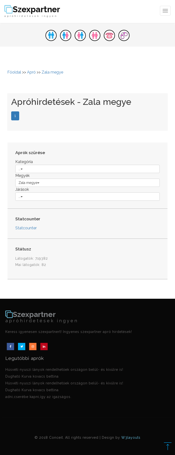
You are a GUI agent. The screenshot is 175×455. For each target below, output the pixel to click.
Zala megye (52, 72)
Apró (31, 72)
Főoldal (14, 72)
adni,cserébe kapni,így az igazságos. (38, 397)
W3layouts (130, 437)
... (20, 169)
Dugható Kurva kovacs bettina (32, 376)
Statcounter (26, 228)
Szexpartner (32, 11)
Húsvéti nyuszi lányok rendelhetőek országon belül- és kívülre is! (64, 370)
